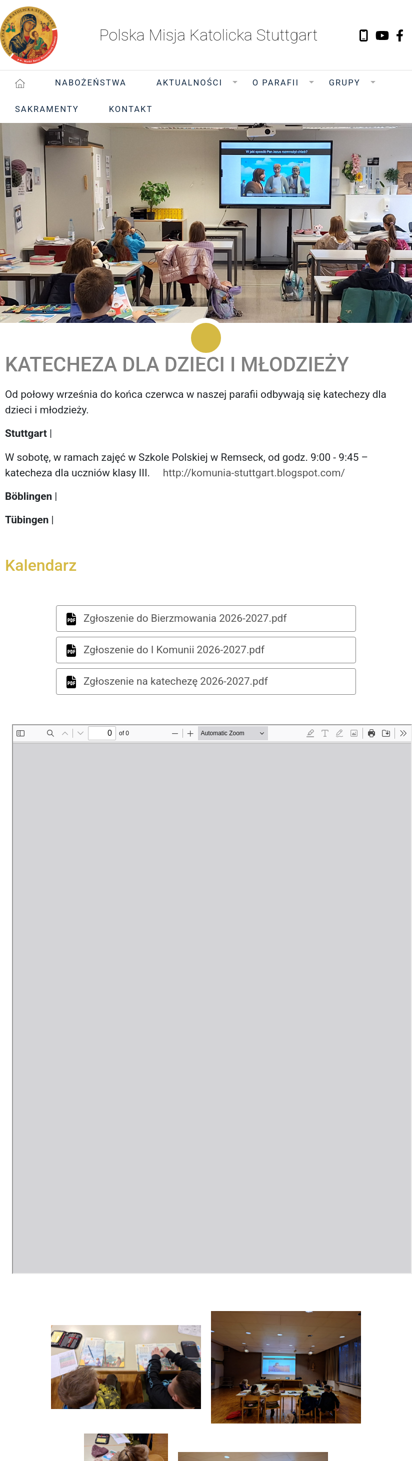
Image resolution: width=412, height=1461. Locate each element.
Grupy (344, 82)
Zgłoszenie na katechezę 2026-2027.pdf (167, 681)
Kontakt (131, 109)
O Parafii (275, 82)
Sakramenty (47, 109)
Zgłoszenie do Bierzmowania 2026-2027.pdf (176, 618)
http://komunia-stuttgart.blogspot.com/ (254, 473)
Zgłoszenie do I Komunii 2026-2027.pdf (165, 650)
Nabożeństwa (90, 82)
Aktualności (189, 82)
